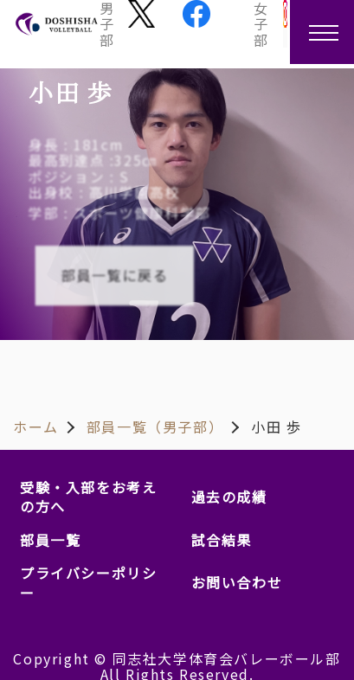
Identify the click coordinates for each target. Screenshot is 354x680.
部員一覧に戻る (114, 276)
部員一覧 (50, 539)
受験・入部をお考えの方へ (88, 496)
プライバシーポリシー (88, 582)
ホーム (36, 426)
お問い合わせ (237, 582)
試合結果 (221, 539)
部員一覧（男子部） (155, 426)
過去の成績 (229, 496)
